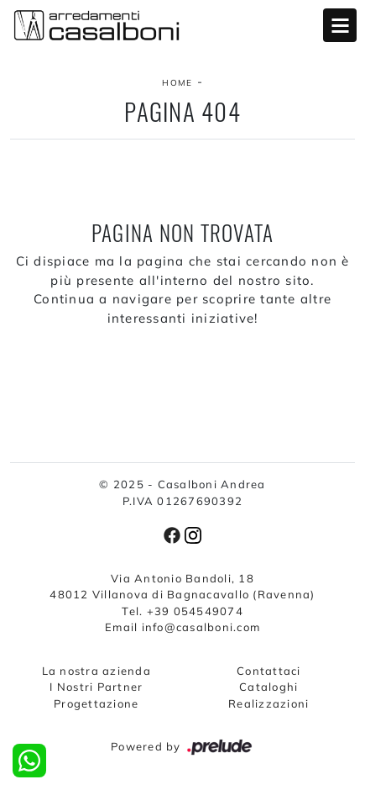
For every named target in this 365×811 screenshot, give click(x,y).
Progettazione (96, 703)
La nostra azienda (96, 670)
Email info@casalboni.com (182, 627)
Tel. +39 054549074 (182, 611)
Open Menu (340, 25)
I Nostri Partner (96, 686)
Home (177, 82)
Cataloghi (268, 686)
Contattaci (269, 670)
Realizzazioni (268, 703)
